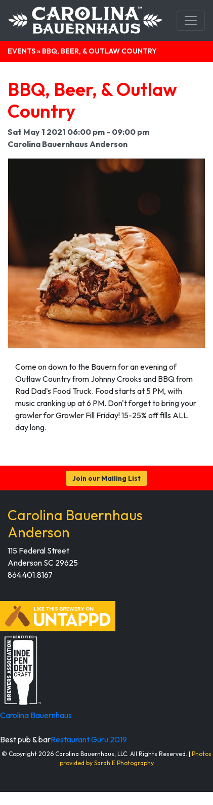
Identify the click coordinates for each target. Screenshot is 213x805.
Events (21, 51)
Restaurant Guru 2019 (89, 739)
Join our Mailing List (106, 478)
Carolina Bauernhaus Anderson (75, 523)
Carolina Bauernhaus (36, 715)
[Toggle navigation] (191, 21)
